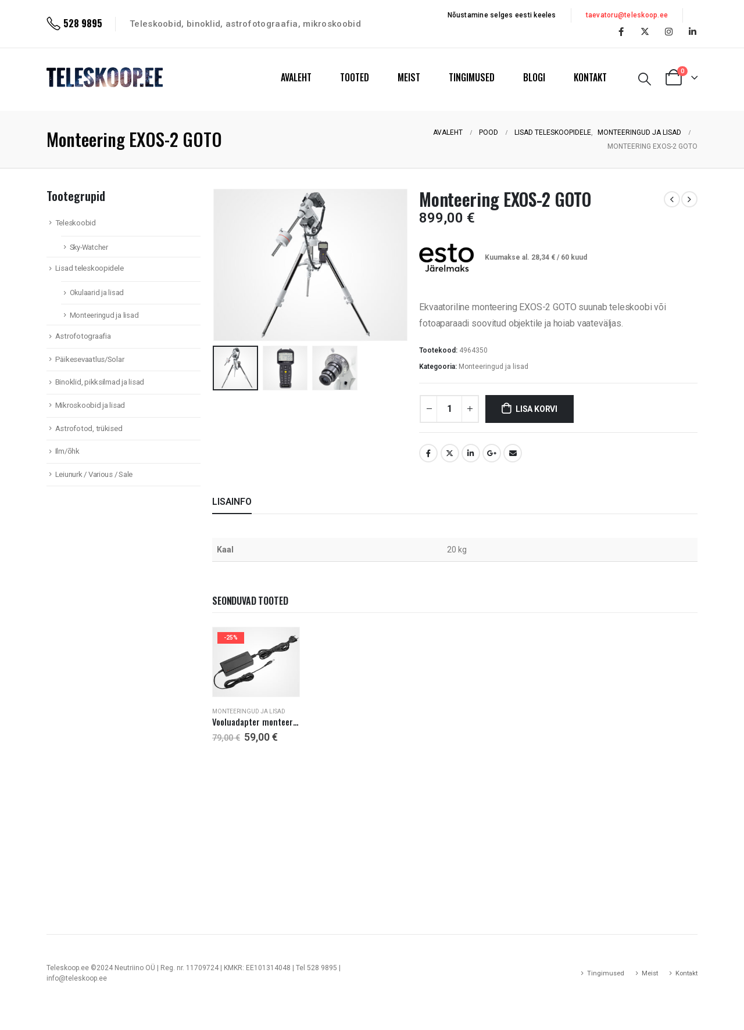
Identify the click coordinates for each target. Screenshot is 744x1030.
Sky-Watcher (89, 247)
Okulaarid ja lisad (97, 292)
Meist (650, 973)
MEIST (409, 77)
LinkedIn (471, 453)
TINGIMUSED (472, 77)
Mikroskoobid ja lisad (90, 405)
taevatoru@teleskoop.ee (627, 15)
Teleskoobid (75, 222)
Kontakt (686, 973)
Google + (491, 453)
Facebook (428, 453)
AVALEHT (296, 77)
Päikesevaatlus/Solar (89, 359)
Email (512, 453)
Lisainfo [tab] (232, 501)
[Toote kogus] (449, 409)
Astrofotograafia (83, 336)
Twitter (450, 453)
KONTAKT (590, 77)
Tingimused (605, 973)
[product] (256, 662)
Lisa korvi (536, 409)
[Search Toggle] (644, 79)
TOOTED (354, 77)
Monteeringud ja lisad (493, 367)
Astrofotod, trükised (89, 428)
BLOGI (534, 77)
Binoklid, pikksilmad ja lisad (99, 382)
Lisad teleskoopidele (89, 268)
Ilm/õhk (67, 451)
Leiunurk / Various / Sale (94, 474)
